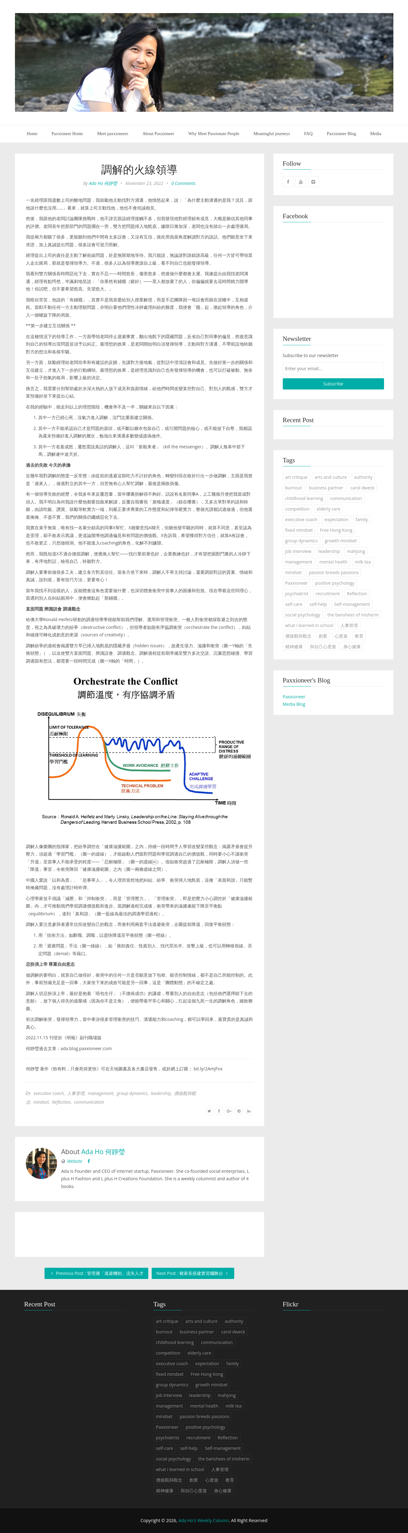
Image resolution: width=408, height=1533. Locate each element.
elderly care (328, 509)
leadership (161, 1093)
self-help (318, 604)
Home (32, 133)
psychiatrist (297, 594)
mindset (41, 1102)
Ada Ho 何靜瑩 (103, 183)
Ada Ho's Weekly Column (203, 1520)
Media (376, 133)
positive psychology (334, 583)
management (100, 1093)
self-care (293, 604)
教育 (359, 636)
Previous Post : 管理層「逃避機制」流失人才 (96, 1273)
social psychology (302, 615)
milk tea (363, 562)
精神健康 (294, 646)
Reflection (61, 1102)
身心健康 (352, 646)
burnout (293, 488)
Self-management (352, 604)
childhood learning (304, 498)
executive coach (49, 1093)
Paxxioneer (296, 583)
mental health (333, 562)
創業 (323, 636)
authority (363, 477)
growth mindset (341, 541)
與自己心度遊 (323, 646)
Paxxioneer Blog (341, 133)
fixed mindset (299, 530)
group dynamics (132, 1093)
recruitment (327, 594)
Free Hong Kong (336, 530)
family (362, 519)
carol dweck (362, 488)
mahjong (356, 551)
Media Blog (294, 704)
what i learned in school (309, 625)
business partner (326, 488)
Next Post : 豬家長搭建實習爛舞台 (193, 1273)
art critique (296, 477)
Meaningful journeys (272, 133)
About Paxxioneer (158, 133)
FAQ (308, 133)
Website (74, 1161)
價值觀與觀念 (298, 636)
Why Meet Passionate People (214, 133)
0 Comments (183, 183)
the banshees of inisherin (353, 615)
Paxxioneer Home (67, 133)
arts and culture (331, 477)
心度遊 (341, 636)
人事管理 (75, 1093)
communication (89, 1102)
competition (297, 509)
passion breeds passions (334, 572)
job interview (298, 551)
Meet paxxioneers (112, 133)
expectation (337, 519)
